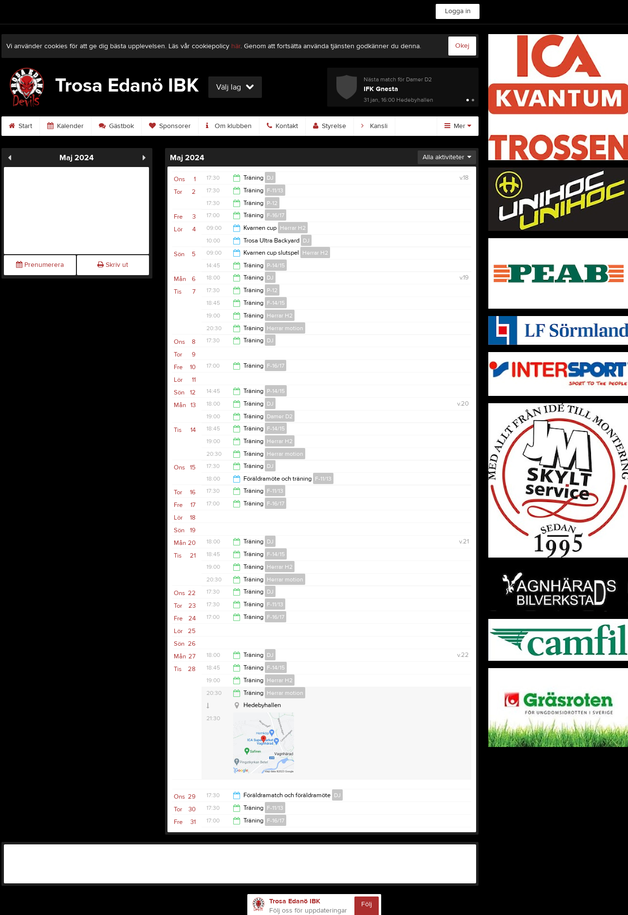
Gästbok (116, 126)
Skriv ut (112, 265)
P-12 (272, 203)
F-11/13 (275, 190)
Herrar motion (285, 328)
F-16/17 (275, 215)
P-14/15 (276, 265)
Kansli (374, 126)
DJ (270, 178)
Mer (457, 126)
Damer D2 (280, 416)
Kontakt (282, 126)
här (235, 46)
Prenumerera (40, 265)
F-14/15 (276, 303)
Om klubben (229, 126)
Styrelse (329, 126)
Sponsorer (170, 126)
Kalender (65, 126)
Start (20, 126)
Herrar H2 (293, 228)
